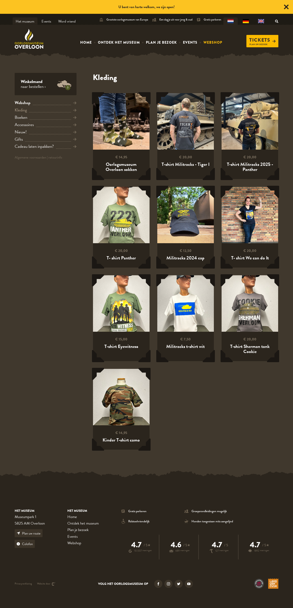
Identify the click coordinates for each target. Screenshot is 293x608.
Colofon (25, 543)
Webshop (212, 42)
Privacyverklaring (23, 583)
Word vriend (67, 21)
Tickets (262, 40)
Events (46, 21)
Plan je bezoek (161, 42)
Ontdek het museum (119, 42)
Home (86, 42)
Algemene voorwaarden (30, 157)
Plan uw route (28, 533)
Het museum (25, 21)
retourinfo (55, 157)
